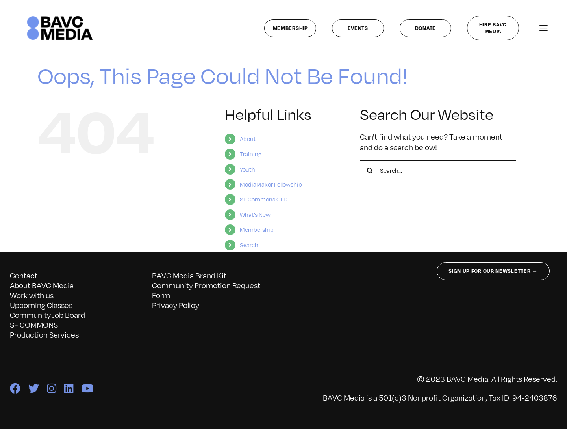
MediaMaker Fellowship (271, 184)
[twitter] (33, 388)
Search (249, 245)
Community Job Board (47, 315)
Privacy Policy (175, 305)
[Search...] (438, 170)
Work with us (32, 295)
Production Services (44, 334)
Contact (23, 275)
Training (250, 154)
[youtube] (87, 388)
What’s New (255, 214)
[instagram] (51, 388)
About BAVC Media (42, 285)
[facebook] (15, 388)
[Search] (370, 170)
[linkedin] (69, 388)
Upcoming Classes (41, 305)
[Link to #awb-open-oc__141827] (543, 28)
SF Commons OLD (263, 199)
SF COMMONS (34, 324)
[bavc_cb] (60, 18)
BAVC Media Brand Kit (189, 275)
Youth (247, 169)
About (248, 139)
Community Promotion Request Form (206, 290)
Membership (257, 229)
